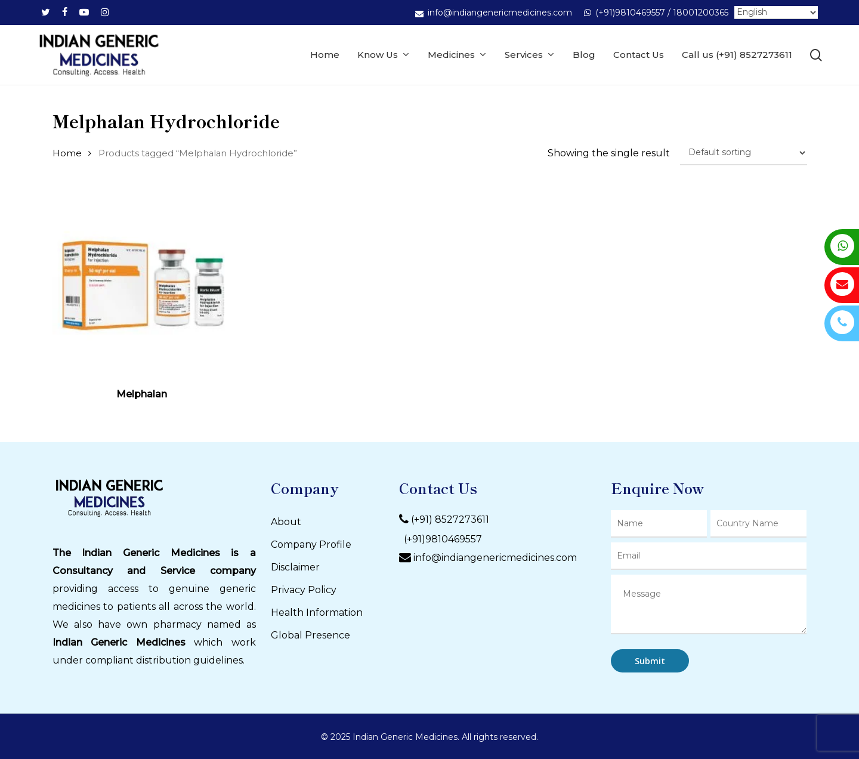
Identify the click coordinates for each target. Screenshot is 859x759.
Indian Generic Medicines (119, 642)
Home (67, 153)
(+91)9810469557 (440, 539)
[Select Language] (776, 12)
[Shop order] (743, 152)
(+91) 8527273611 (450, 519)
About (286, 521)
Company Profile (311, 544)
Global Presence (310, 635)
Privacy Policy (303, 590)
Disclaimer (295, 567)
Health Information (317, 612)
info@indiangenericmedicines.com (495, 557)
